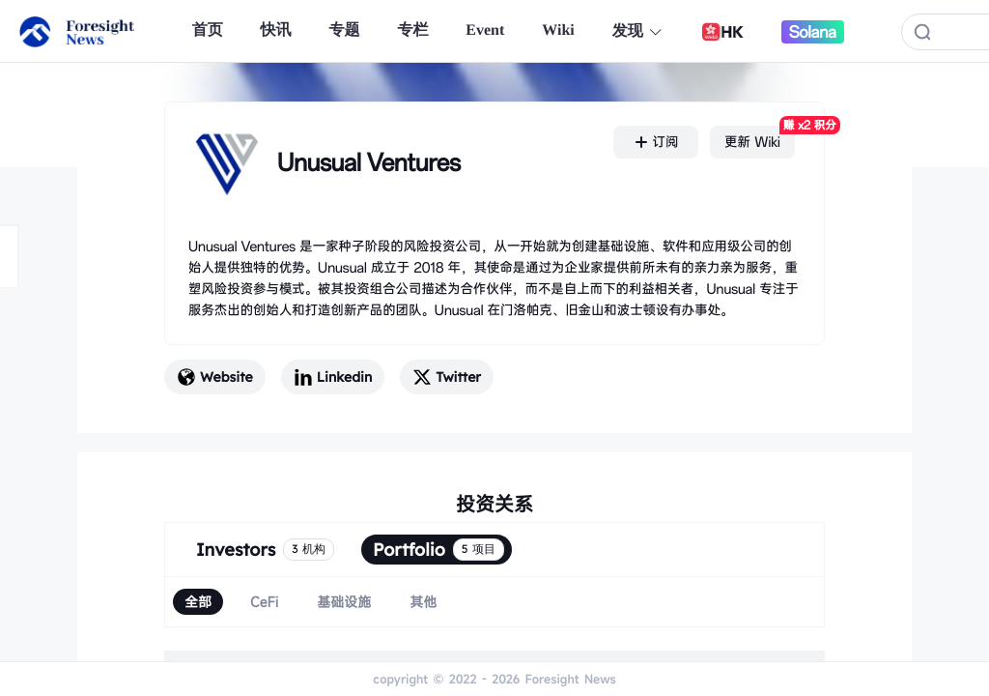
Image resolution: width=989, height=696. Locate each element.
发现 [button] (638, 31)
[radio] (198, 602)
